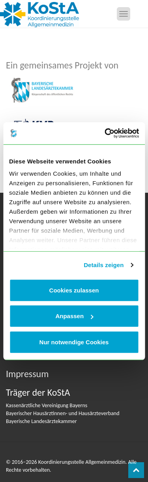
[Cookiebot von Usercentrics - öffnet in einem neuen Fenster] (105, 133)
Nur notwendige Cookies (74, 341)
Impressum (27, 374)
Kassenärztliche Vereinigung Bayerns (46, 405)
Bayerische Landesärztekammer (41, 421)
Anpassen (74, 316)
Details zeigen (104, 265)
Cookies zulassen (74, 290)
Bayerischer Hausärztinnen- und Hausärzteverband (63, 413)
